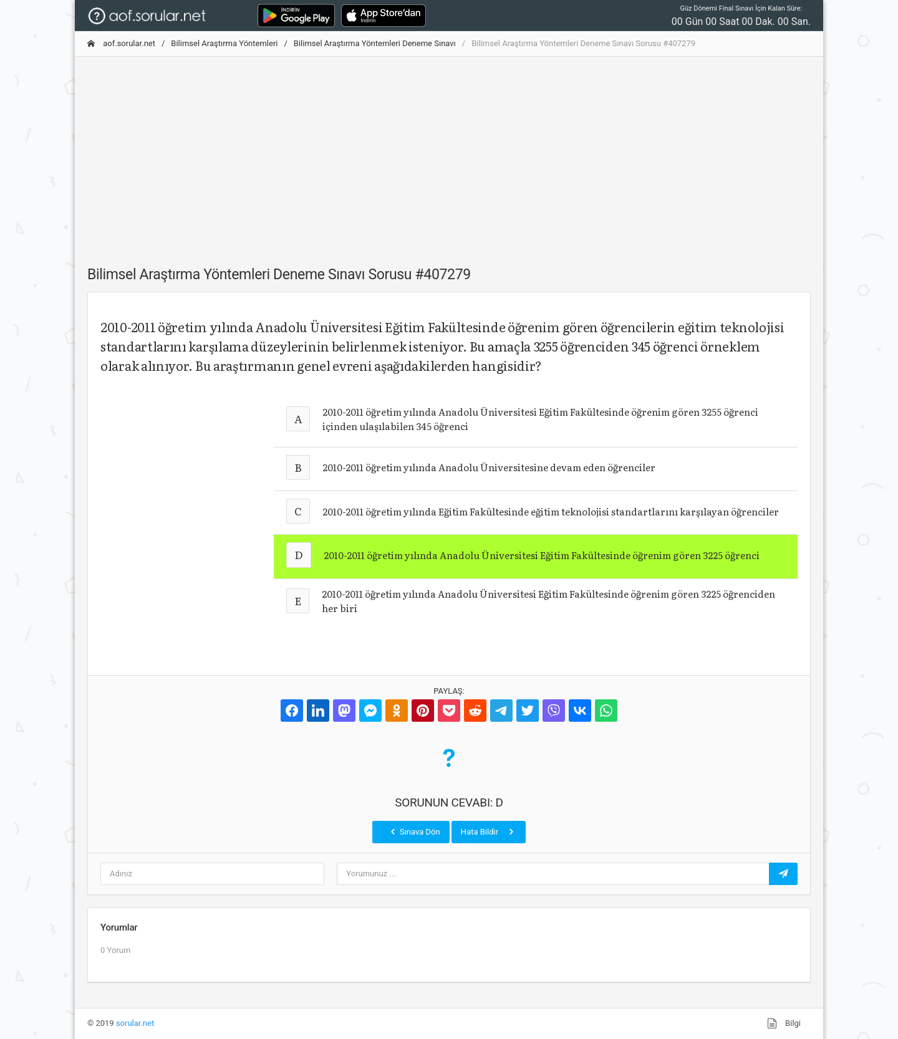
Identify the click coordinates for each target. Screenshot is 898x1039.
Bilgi (784, 1023)
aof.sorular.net (121, 43)
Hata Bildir (488, 831)
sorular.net (135, 1023)
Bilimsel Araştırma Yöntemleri (224, 43)
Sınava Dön (414, 831)
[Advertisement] (449, 154)
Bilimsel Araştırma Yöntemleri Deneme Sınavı (375, 43)
